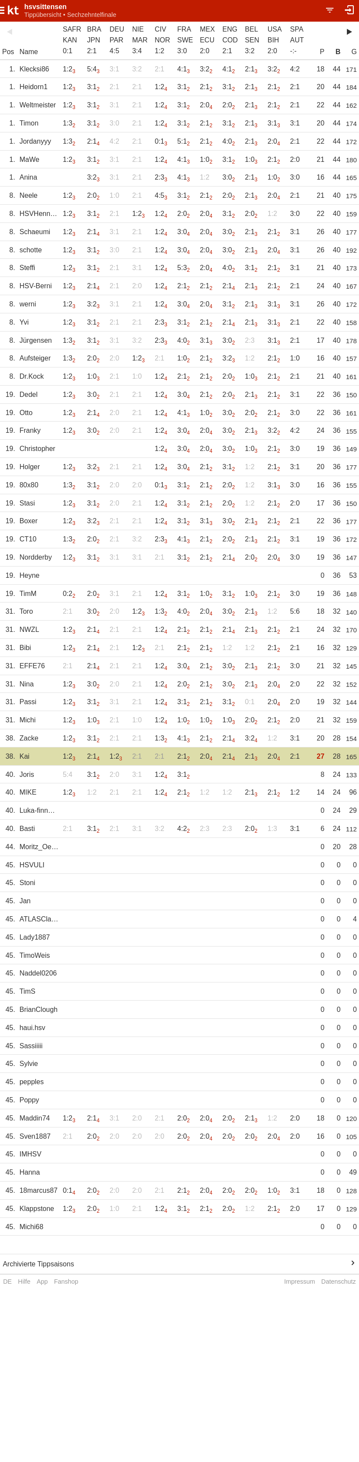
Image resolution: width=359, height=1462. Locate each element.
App (42, 1281)
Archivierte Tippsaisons (38, 1264)
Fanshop (66, 1281)
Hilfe (24, 1281)
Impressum (299, 1281)
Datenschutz (338, 1281)
